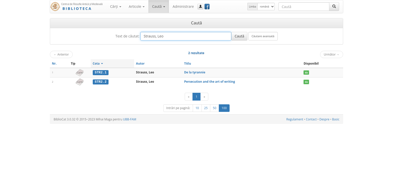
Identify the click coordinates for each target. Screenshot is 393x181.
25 (206, 108)
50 (214, 108)
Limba (252, 6)
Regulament (294, 119)
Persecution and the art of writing (209, 81)
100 (224, 108)
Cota (98, 63)
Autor (140, 63)
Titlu (187, 63)
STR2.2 (101, 81)
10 (197, 108)
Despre (324, 119)
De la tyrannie (194, 72)
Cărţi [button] (115, 6)
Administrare (183, 6)
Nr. (54, 63)
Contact (311, 119)
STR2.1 (101, 72)
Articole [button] (137, 6)
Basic (335, 119)
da (306, 72)
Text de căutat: (127, 36)
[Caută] (334, 6)
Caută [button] (158, 6)
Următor (331, 54)
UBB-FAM (129, 119)
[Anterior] (189, 96)
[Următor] (204, 96)
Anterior (61, 54)
